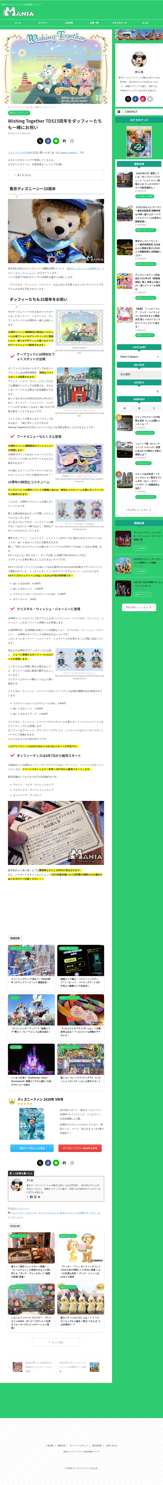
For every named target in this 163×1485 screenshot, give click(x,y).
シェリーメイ (17, 1213)
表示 (28, 175)
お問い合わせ (111, 1391)
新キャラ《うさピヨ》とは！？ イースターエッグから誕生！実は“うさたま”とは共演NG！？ (80, 1321)
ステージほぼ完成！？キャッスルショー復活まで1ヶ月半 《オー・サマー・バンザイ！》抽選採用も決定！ (148, 481)
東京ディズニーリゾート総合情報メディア (81, 1397)
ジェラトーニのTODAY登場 (22, 152)
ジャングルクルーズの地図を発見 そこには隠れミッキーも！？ (147, 420)
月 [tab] (154, 408)
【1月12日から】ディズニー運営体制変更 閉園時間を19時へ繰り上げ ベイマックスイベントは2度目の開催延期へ (148, 214)
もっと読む (58, 1342)
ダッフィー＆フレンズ (48, 1213)
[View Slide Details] (139, 156)
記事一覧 (94, 23)
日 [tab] (125, 408)
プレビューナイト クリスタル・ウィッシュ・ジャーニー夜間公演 (148, 536)
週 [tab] (139, 408)
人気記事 (69, 23)
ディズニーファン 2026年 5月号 (80, 1148)
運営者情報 (97, 1391)
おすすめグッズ (120, 23)
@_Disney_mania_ (67, 152)
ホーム (18, 23)
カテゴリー (43, 23)
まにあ (145, 23)
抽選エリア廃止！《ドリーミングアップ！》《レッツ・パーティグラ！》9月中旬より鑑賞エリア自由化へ (80, 982)
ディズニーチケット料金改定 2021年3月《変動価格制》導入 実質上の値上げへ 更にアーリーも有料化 (147, 282)
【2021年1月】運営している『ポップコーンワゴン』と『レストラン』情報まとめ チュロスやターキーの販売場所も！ (147, 180)
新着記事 (61, 1391)
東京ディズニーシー (20, 1208)
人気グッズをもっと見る (32, 1148)
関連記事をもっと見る (138, 607)
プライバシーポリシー (78, 1391)
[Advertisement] (31, 907)
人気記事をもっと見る (138, 509)
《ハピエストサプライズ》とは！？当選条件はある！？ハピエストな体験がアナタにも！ (80, 1031)
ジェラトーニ (31, 1213)
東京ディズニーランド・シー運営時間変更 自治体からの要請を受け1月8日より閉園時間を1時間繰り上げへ (148, 248)
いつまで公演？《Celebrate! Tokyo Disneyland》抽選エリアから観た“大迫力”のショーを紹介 (31, 1081)
